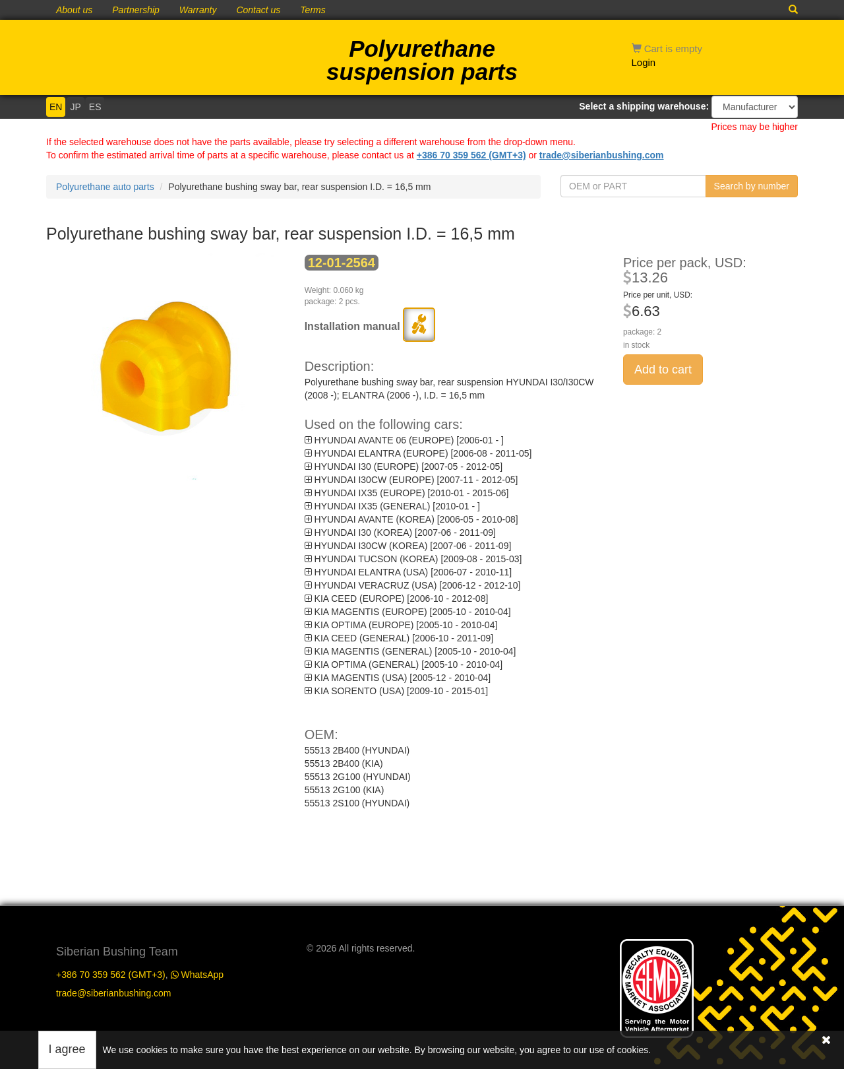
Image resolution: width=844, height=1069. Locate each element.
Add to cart (663, 369)
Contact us (258, 10)
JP (75, 107)
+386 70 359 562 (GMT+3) (471, 155)
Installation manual (370, 326)
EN (55, 107)
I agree (67, 1049)
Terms (312, 10)
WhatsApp (197, 972)
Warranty (198, 10)
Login (644, 62)
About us (74, 10)
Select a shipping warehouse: (644, 106)
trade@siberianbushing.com (601, 155)
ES (95, 107)
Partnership (136, 10)
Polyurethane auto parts (105, 186)
